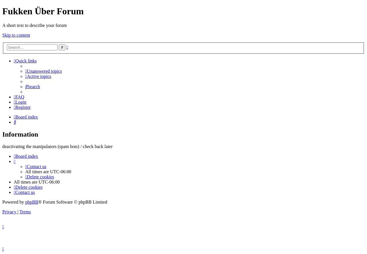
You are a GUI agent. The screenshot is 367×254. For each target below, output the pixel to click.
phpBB (31, 202)
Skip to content (16, 35)
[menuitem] (43, 71)
